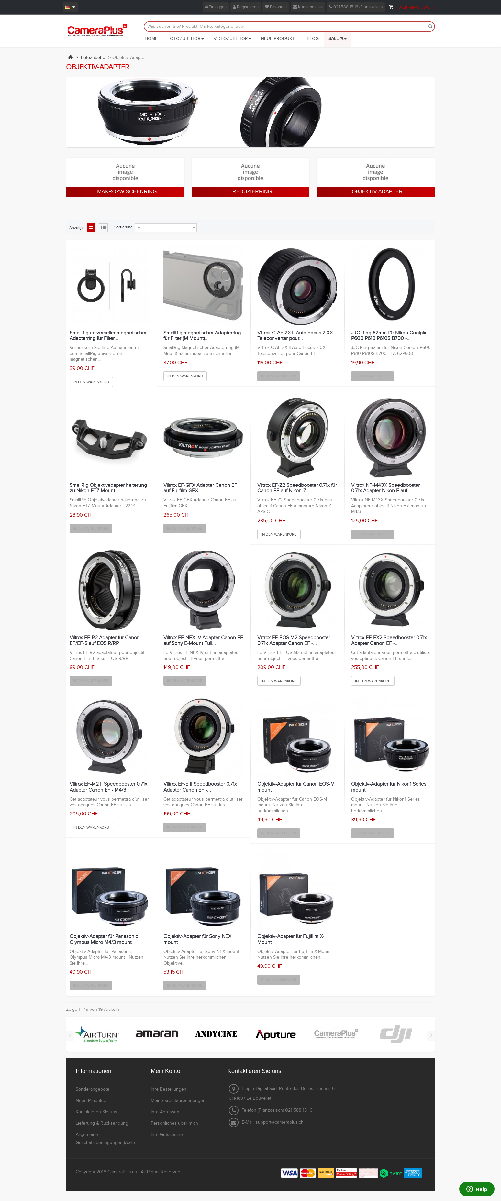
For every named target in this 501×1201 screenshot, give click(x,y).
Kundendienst (308, 7)
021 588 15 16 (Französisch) (356, 7)
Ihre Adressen (165, 1112)
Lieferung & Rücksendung (102, 1123)
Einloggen (216, 7)
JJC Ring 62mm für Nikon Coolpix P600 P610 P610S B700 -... (388, 336)
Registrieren (246, 7)
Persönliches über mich (174, 1123)
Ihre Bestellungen (168, 1089)
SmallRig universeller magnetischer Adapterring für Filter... (108, 336)
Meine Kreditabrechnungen (178, 1100)
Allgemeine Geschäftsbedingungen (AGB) (105, 1138)
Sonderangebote (92, 1089)
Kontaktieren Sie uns (96, 1112)
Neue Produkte (91, 1100)
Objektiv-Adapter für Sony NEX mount (197, 939)
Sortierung (123, 227)
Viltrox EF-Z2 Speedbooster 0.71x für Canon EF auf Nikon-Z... (297, 488)
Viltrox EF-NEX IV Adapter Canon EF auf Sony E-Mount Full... (203, 640)
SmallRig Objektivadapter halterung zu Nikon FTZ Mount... (108, 488)
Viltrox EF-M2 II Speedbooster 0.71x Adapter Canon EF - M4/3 (108, 787)
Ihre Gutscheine (167, 1134)
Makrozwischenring (127, 191)
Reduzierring (252, 191)
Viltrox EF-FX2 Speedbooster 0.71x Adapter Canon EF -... (389, 640)
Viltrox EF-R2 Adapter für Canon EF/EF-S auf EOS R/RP (105, 640)
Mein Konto (165, 1071)
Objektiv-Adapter (377, 191)
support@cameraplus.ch (280, 1122)
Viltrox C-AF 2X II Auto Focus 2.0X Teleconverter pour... (295, 336)
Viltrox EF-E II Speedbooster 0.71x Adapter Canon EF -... (200, 787)
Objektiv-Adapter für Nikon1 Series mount (388, 787)
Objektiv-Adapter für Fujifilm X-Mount (290, 939)
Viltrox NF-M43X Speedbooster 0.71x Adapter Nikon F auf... (385, 488)
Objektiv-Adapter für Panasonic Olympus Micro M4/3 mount (104, 939)
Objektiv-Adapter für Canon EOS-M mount (296, 787)
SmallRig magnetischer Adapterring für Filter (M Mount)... (202, 336)
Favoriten (276, 7)
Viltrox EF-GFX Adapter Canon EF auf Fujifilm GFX (200, 488)
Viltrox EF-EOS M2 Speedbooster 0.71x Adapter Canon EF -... (293, 640)
